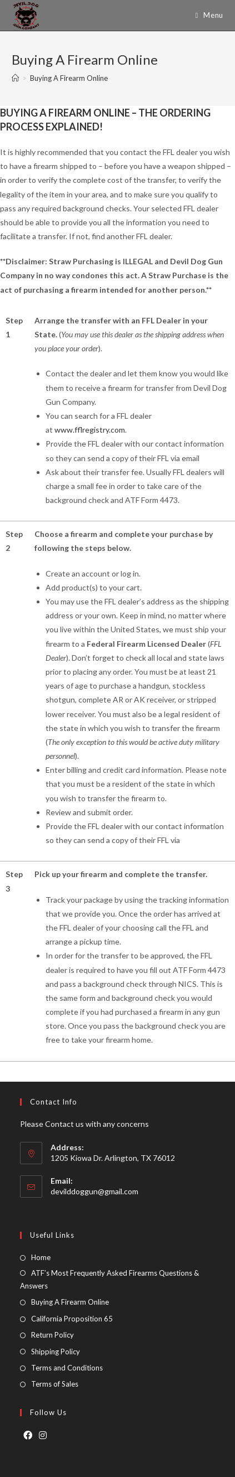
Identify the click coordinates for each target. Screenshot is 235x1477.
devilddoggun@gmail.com (94, 1191)
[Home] (15, 78)
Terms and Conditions (67, 1367)
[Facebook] (27, 1435)
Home (41, 1257)
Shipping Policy (55, 1351)
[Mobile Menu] (205, 15)
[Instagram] (43, 1435)
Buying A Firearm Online (70, 1301)
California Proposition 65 (72, 1318)
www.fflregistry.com (89, 429)
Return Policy (52, 1334)
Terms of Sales (54, 1383)
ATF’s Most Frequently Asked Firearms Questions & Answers (109, 1279)
